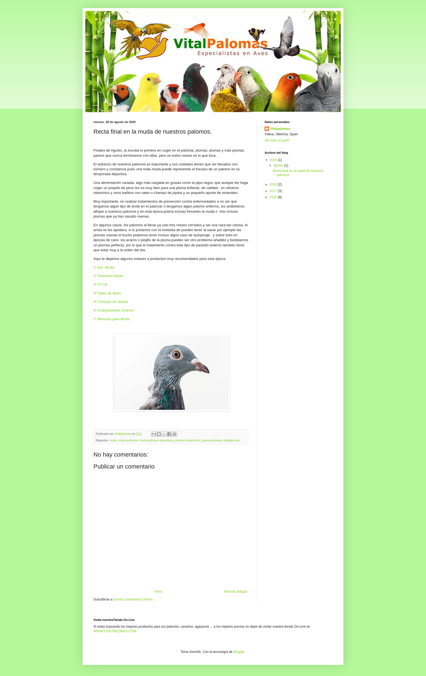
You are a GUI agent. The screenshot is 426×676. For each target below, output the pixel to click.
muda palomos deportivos (156, 440)
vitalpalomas (231, 440)
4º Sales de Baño (107, 293)
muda (113, 440)
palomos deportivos (187, 440)
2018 (274, 184)
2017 (274, 191)
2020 (274, 160)
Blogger (239, 652)
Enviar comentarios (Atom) (133, 599)
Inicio (158, 591)
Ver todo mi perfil (277, 140)
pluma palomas (211, 440)
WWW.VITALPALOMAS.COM (114, 631)
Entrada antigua (235, 591)
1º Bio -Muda (104, 267)
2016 (274, 197)
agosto (279, 165)
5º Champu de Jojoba (111, 302)
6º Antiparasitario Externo (114, 310)
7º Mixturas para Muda (111, 319)
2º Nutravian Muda (108, 276)
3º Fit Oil (100, 284)
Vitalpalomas (280, 129)
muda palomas (128, 440)
